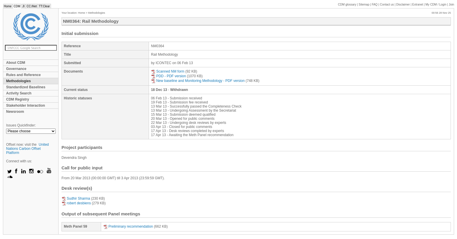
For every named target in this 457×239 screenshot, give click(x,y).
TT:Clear (44, 6)
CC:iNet (32, 6)
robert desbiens (76, 203)
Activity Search (18, 93)
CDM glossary (347, 4)
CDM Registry (17, 99)
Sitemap (364, 4)
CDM (17, 6)
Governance (16, 69)
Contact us (387, 4)
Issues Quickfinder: (21, 125)
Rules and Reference (23, 75)
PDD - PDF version (168, 76)
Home (8, 6)
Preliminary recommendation (128, 226)
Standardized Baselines (25, 87)
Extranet (417, 4)
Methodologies (18, 81)
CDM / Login (436, 4)
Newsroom (15, 112)
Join (451, 4)
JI (23, 6)
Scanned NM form (167, 71)
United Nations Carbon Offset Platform (27, 149)
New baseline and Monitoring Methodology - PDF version (198, 81)
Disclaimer (403, 4)
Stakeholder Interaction (25, 105)
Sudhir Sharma (75, 198)
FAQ (374, 4)
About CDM (15, 63)
